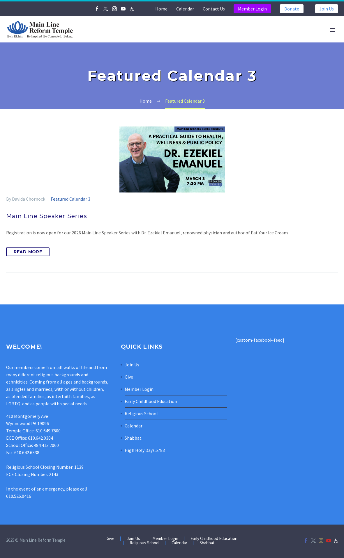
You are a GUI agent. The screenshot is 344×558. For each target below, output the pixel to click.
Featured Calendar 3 (70, 199)
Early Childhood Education (151, 401)
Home (161, 9)
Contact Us (214, 9)
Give (129, 377)
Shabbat (133, 438)
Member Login (252, 9)
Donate (291, 9)
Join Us (326, 9)
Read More (28, 251)
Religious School (141, 413)
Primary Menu (332, 30)
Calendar (185, 9)
